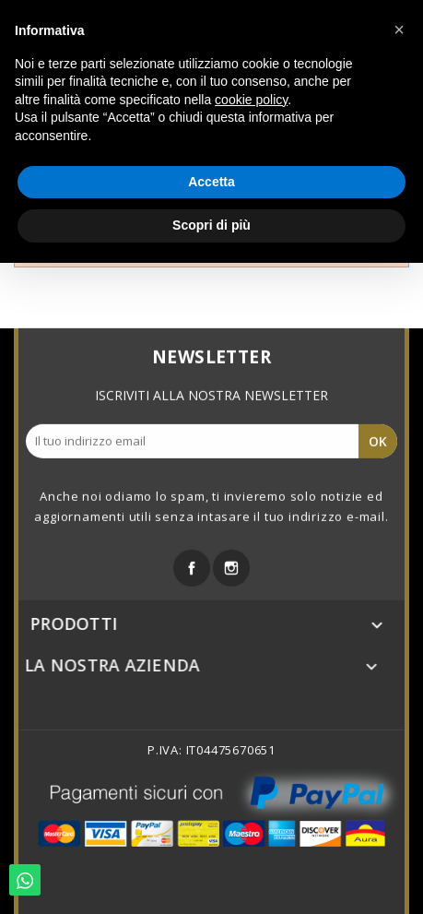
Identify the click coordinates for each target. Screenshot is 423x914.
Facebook (191, 565)
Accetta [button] (211, 181)
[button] (399, 29)
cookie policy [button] (251, 99)
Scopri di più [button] (211, 225)
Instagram (231, 565)
